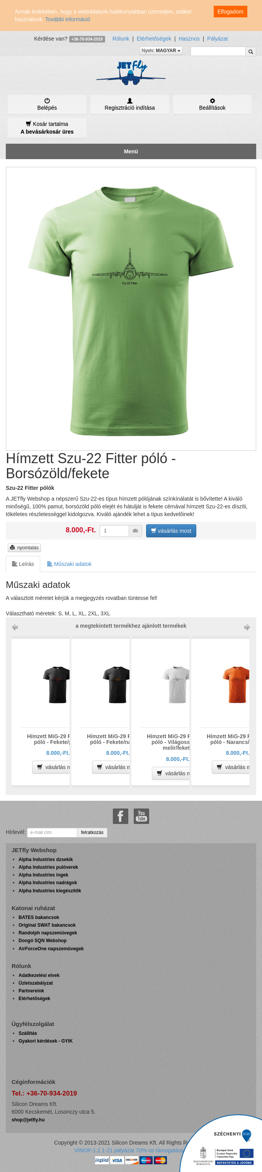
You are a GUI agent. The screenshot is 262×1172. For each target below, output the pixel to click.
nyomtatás (24, 547)
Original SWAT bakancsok (47, 925)
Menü (131, 151)
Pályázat (217, 39)
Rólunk (120, 39)
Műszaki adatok (69, 564)
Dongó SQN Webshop (42, 940)
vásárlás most (171, 530)
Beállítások (212, 104)
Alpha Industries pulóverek (48, 867)
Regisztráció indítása (130, 104)
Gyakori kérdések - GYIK (46, 1041)
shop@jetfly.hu (28, 1120)
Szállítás (28, 1033)
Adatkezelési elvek (39, 975)
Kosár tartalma (46, 128)
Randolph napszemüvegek (48, 933)
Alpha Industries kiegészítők (50, 890)
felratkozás (92, 832)
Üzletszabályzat (36, 983)
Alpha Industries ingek (43, 875)
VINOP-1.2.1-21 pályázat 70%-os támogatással (131, 1150)
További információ (67, 19)
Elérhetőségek (154, 39)
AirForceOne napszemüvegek (51, 948)
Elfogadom (230, 11)
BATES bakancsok (39, 917)
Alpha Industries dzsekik (46, 859)
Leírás (23, 564)
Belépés (47, 104)
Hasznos (189, 39)
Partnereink (31, 991)
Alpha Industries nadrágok (48, 882)
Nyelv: (161, 50)
